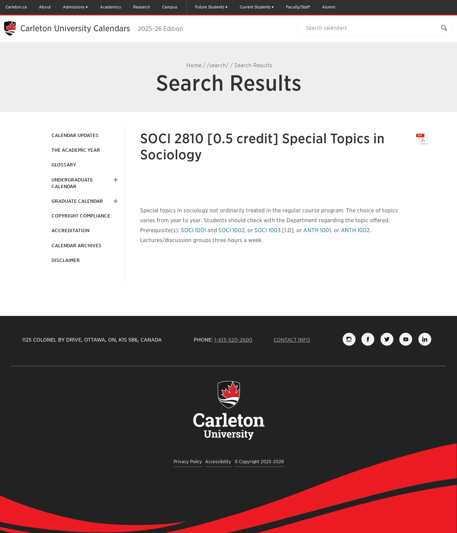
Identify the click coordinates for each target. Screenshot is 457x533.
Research (141, 7)
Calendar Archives (76, 245)
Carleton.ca (16, 7)
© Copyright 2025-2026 (259, 461)
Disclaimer (65, 260)
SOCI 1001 (193, 230)
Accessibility (218, 461)
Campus (169, 7)
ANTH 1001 (317, 230)
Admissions (74, 7)
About (45, 7)
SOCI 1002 (231, 230)
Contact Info (292, 340)
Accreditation (70, 230)
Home (193, 65)
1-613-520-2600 (233, 340)
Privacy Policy (188, 461)
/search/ (218, 65)
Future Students (209, 7)
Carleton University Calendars (101, 28)
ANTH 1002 (355, 230)
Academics (110, 7)
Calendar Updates (75, 135)
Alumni (328, 7)
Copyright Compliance (80, 216)
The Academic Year (75, 150)
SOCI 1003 (267, 230)
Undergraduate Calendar (72, 183)
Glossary (63, 165)
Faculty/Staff (298, 7)
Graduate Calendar (77, 201)
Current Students (255, 7)
